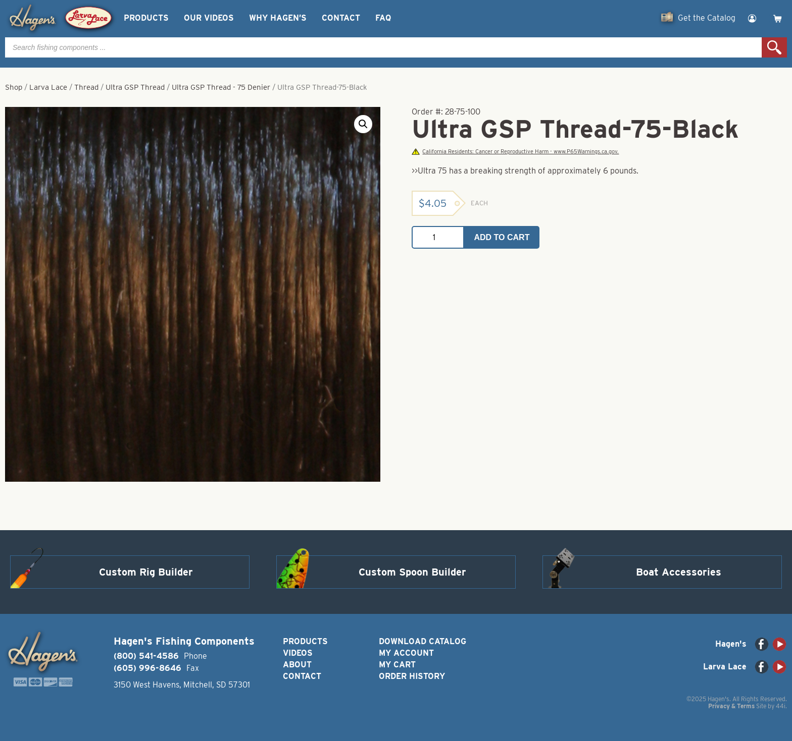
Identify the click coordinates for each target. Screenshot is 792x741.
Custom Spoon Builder (412, 572)
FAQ (383, 18)
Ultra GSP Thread (135, 87)
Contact (341, 18)
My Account (406, 653)
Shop (13, 87)
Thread (86, 87)
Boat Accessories (678, 572)
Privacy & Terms (731, 706)
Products (146, 18)
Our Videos (209, 18)
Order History (412, 676)
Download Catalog (422, 641)
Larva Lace (48, 87)
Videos (298, 653)
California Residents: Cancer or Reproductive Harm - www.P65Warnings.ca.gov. (515, 151)
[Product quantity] (438, 237)
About (297, 664)
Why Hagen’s (278, 18)
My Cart (397, 664)
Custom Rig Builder (146, 572)
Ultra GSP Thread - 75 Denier (221, 87)
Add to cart (502, 237)
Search (774, 47)
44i (780, 706)
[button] (363, 124)
